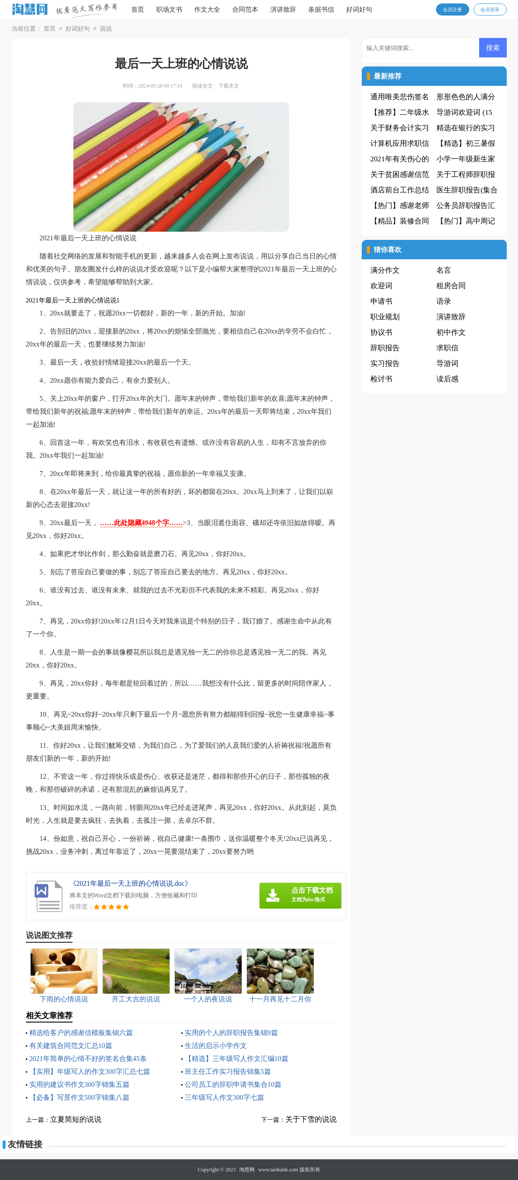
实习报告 (385, 363)
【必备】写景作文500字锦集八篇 (79, 1097)
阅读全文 (202, 86)
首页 (137, 9)
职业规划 (385, 317)
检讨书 (381, 379)
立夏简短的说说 (75, 1119)
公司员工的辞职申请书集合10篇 (233, 1084)
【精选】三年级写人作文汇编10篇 (236, 1058)
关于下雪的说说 (311, 1119)
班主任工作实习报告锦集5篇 (228, 1071)
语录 (443, 301)
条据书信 (321, 9)
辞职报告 (385, 348)
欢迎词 (381, 286)
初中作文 (451, 332)
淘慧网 (247, 1170)
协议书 (381, 332)
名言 (443, 270)
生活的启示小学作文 (216, 1045)
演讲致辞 (283, 9)
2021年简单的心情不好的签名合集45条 (88, 1058)
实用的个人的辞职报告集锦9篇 (231, 1032)
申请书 (381, 301)
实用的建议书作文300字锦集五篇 (79, 1084)
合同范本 (245, 9)
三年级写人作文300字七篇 (224, 1097)
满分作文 (385, 270)
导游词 (447, 363)
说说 (106, 29)
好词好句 (359, 9)
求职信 (447, 348)
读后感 (447, 379)
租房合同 (451, 286)
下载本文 (228, 86)
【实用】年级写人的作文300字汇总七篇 (89, 1071)
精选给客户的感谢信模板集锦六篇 (81, 1032)
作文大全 (207, 9)
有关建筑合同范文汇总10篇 (70, 1045)
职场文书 (169, 9)
